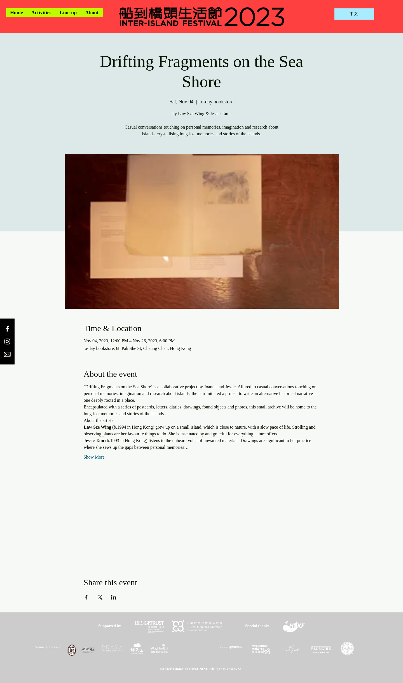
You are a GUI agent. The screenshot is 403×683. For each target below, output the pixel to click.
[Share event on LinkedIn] (113, 597)
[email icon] (7, 354)
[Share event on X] (100, 597)
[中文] (354, 14)
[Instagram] (7, 341)
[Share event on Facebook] (86, 597)
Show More (94, 457)
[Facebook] (7, 329)
